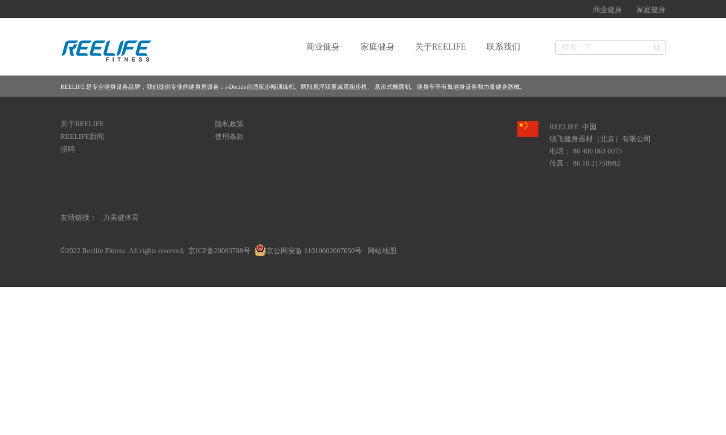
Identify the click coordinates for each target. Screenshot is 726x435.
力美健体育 (121, 217)
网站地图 (380, 250)
